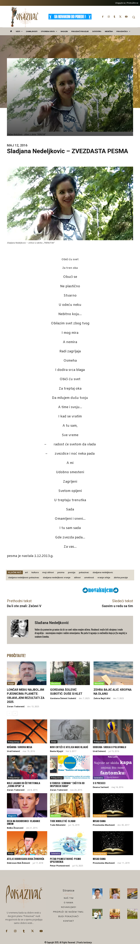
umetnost (89, 577)
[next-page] (15, 713)
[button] (133, 17)
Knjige (11, 683)
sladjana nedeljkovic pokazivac (23, 577)
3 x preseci (99, 783)
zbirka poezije (121, 577)
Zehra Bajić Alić (102, 698)
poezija (71, 572)
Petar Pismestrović (60, 865)
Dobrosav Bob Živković (18, 863)
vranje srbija (104, 577)
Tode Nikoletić (58, 825)
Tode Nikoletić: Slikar (62, 821)
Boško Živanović (15, 827)
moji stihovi (48, 572)
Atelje (53, 741)
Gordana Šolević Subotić (63, 698)
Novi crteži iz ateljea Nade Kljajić (69, 747)
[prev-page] (9, 713)
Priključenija (14, 741)
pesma (60, 572)
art (26, 572)
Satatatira (98, 777)
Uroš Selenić (13, 751)
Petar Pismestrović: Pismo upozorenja (65, 860)
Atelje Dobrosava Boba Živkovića (25, 859)
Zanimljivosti (100, 815)
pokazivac (84, 572)
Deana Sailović (101, 787)
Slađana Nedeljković (52, 623)
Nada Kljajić (56, 751)
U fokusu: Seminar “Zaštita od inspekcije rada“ (67, 784)
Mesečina (55, 683)
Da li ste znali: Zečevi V (24, 606)
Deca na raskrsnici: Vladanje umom (23, 822)
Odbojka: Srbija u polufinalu (109, 747)
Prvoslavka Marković (104, 825)
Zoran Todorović (16, 706)
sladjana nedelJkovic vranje (56, 577)
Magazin (12, 815)
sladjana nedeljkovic (103, 572)
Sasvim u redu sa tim (117, 606)
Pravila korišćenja (84, 942)
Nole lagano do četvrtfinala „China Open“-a (23, 784)
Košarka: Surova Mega (19, 747)
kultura (35, 572)
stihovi (77, 577)
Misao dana (99, 821)
